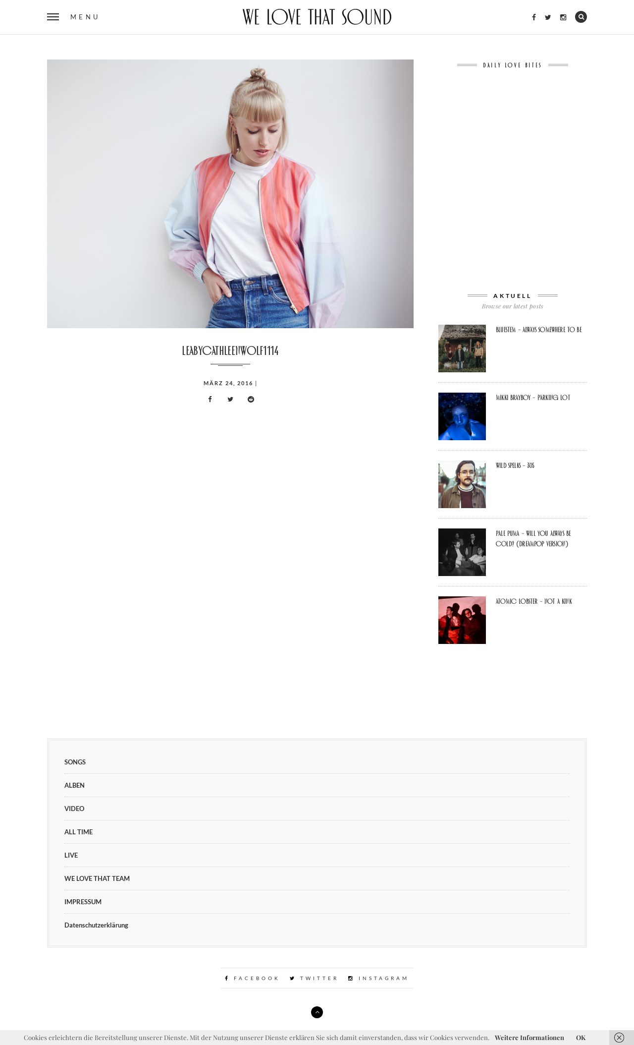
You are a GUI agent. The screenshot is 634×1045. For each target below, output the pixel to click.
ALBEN (74, 785)
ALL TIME (78, 832)
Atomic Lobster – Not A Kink (534, 601)
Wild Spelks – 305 (515, 465)
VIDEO (74, 809)
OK (580, 1037)
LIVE (71, 855)
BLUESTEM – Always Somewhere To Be (538, 330)
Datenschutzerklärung (96, 925)
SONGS (75, 762)
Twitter (314, 978)
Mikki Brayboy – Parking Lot (533, 398)
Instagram (378, 978)
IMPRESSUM (83, 902)
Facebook (252, 978)
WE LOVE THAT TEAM (97, 878)
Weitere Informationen (529, 1037)
